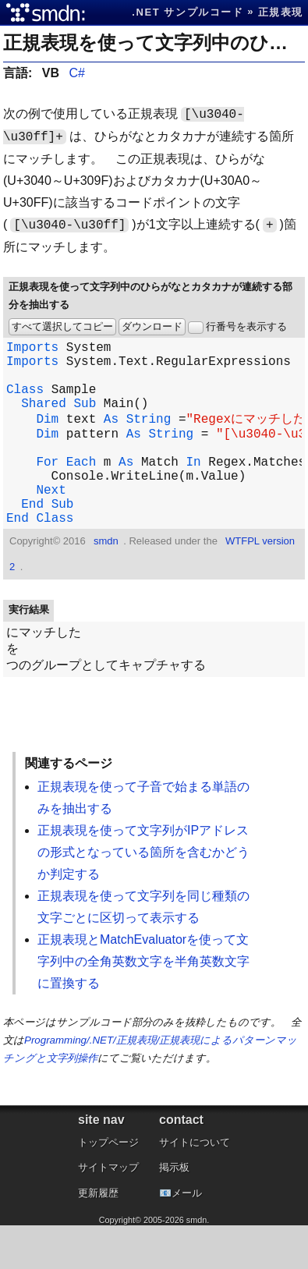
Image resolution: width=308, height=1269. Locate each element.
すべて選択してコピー (62, 326)
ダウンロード (152, 326)
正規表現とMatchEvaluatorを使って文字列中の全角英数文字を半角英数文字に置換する (143, 1005)
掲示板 (174, 1211)
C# (76, 73)
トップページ (108, 1186)
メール (187, 1236)
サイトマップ (108, 1211)
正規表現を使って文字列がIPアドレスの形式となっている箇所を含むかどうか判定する (143, 895)
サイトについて (194, 1186)
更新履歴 (98, 1236)
